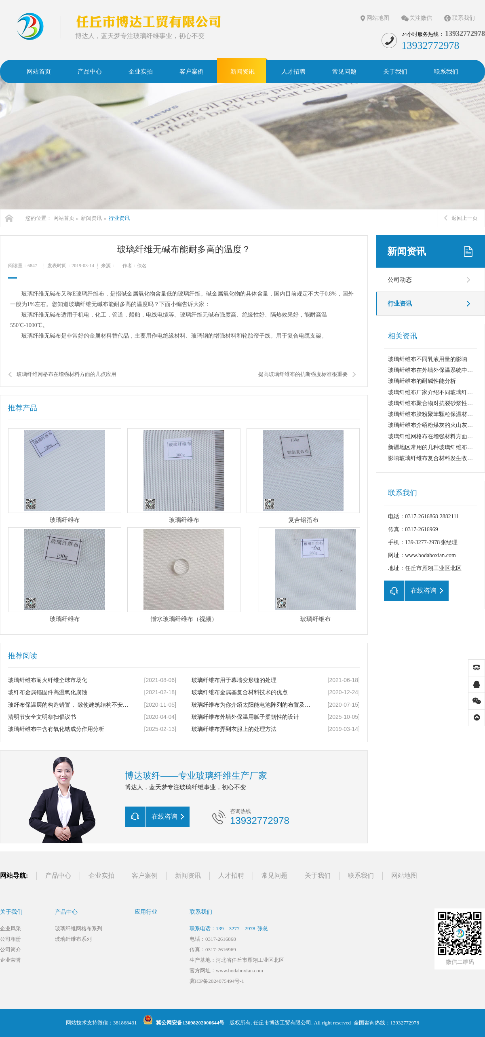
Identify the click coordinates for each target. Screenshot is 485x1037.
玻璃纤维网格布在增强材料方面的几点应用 (66, 374)
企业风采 (10, 928)
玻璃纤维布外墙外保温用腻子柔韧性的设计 (245, 717)
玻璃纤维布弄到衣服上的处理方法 (234, 729)
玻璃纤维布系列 (73, 939)
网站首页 (63, 218)
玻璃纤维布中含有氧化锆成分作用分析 (56, 729)
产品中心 (58, 875)
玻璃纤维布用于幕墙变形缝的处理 (234, 680)
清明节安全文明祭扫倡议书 (42, 717)
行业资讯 (119, 218)
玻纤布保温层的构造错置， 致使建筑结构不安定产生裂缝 (69, 705)
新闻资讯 (91, 218)
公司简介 (10, 949)
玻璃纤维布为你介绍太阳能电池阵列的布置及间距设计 (253, 705)
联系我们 (463, 18)
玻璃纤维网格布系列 (78, 928)
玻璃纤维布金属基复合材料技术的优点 (240, 692)
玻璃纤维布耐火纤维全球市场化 (47, 680)
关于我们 (318, 875)
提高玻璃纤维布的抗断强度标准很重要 (303, 374)
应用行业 (146, 912)
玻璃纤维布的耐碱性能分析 (422, 381)
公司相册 (10, 939)
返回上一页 (461, 218)
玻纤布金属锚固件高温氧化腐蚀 (47, 692)
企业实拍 (101, 875)
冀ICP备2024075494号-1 (217, 981)
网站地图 (378, 18)
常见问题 (274, 875)
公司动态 (400, 280)
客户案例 (145, 875)
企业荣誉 (10, 960)
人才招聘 (231, 875)
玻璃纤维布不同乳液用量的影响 (427, 359)
